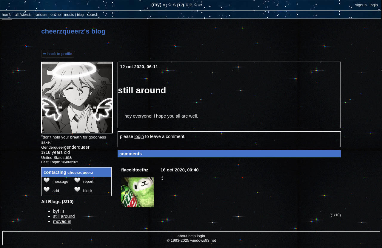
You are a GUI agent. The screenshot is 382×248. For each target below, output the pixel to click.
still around (64, 216)
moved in (62, 221)
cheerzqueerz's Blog (73, 31)
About (182, 236)
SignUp (360, 5)
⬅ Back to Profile (57, 53)
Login (374, 5)
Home (7, 14)
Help (192, 236)
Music (69, 14)
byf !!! (58, 211)
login (139, 136)
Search (92, 14)
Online (55, 14)
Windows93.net (203, 240)
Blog (80, 14)
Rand (41, 14)
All (23, 14)
